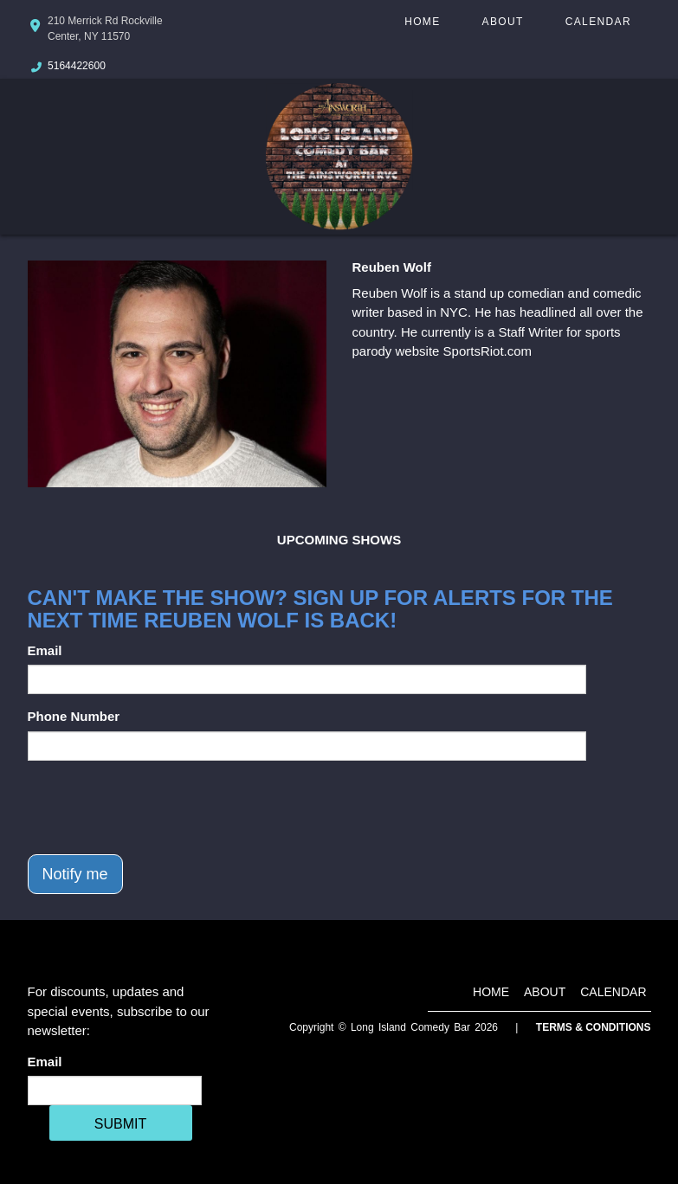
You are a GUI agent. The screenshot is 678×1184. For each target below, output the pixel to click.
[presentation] (159, 807)
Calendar (598, 22)
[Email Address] (115, 1090)
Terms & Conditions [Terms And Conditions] (593, 1027)
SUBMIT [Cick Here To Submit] (120, 1123)
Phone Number (74, 716)
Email (45, 650)
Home (422, 22)
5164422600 (77, 66)
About (503, 22)
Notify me (75, 874)
